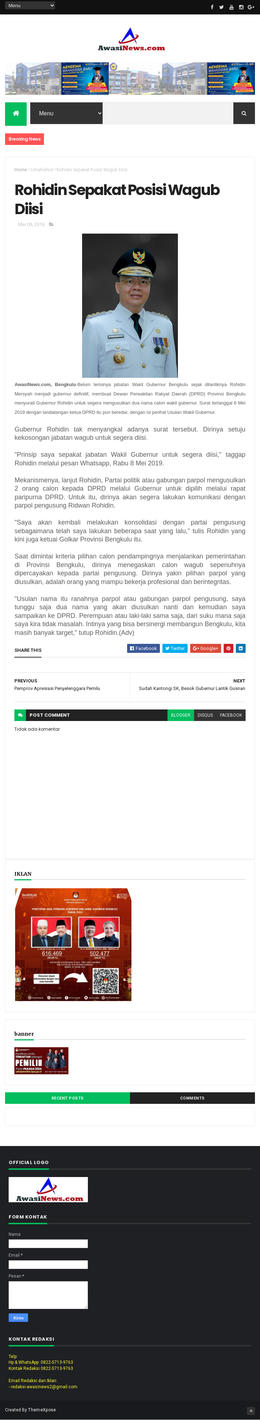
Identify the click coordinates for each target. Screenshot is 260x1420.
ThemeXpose (42, 1409)
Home (20, 170)
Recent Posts (67, 1098)
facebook (231, 715)
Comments (192, 1098)
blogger (180, 715)
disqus (205, 715)
